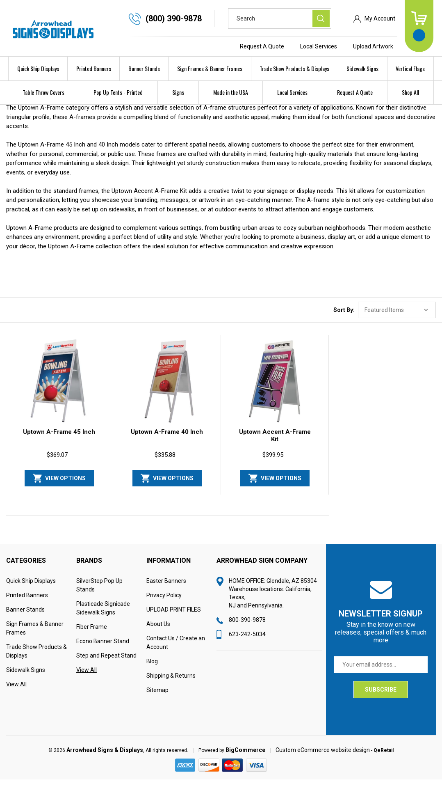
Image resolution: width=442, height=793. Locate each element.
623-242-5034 (247, 647)
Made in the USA (230, 92)
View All (16, 697)
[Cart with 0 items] (419, 26)
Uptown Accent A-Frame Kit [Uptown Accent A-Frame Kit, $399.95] (275, 448)
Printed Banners (93, 68)
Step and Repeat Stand (106, 668)
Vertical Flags (410, 68)
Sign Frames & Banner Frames (209, 68)
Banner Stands (144, 68)
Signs (178, 92)
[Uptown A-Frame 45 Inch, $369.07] (59, 393)
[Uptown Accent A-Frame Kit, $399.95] (274, 393)
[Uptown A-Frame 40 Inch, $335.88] (166, 393)
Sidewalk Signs (362, 68)
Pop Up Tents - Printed (118, 92)
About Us (158, 637)
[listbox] (397, 323)
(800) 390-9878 (174, 18)
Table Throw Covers (43, 92)
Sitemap (157, 703)
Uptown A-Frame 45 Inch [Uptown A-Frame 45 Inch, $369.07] (59, 445)
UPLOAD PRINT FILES (173, 622)
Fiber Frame (91, 640)
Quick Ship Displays (38, 68)
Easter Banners (166, 594)
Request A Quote (262, 46)
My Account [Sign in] (380, 18)
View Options (65, 491)
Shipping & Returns (171, 688)
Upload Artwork (373, 46)
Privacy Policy (164, 608)
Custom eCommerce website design (323, 763)
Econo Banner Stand (102, 654)
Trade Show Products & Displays (294, 68)
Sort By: (344, 323)
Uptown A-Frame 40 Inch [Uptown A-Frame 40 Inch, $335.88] (167, 445)
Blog (152, 674)
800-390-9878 (247, 633)
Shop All (410, 92)
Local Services (318, 46)
